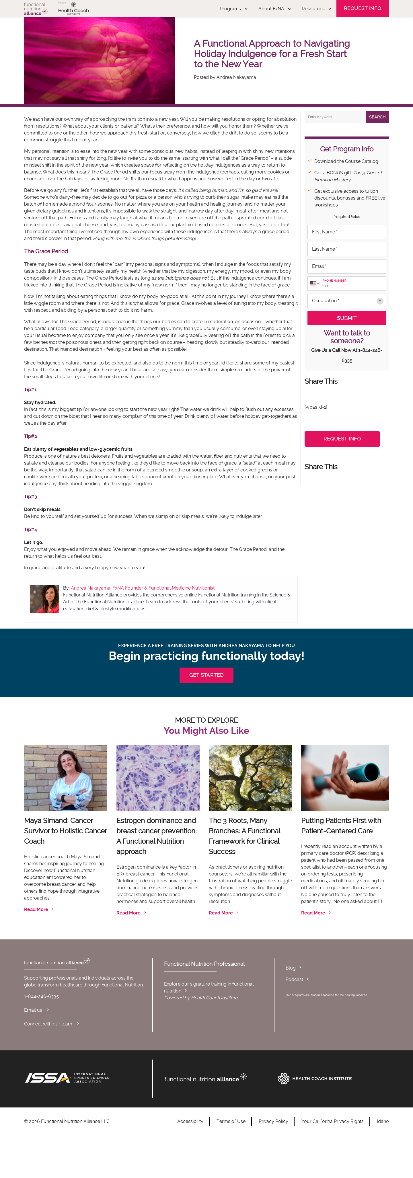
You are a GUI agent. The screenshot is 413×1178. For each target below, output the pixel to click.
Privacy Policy (273, 1121)
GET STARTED (206, 675)
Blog (291, 968)
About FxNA (274, 8)
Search (377, 117)
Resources (316, 8)
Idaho (383, 1121)
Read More (39, 909)
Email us (37, 1010)
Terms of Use (231, 1121)
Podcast (294, 979)
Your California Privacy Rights (332, 1121)
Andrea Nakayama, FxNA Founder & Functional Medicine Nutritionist (143, 588)
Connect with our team (52, 1024)
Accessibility (190, 1121)
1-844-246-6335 (41, 996)
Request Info (362, 8)
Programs (233, 8)
